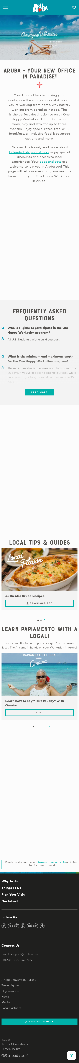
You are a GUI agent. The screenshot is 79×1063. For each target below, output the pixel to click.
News (5, 996)
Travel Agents (11, 985)
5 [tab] (45, 726)
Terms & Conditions (15, 1044)
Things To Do (11, 888)
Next (44, 620)
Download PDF (39, 603)
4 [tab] (42, 726)
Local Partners (11, 1008)
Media (6, 1002)
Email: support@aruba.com (20, 954)
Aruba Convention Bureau (19, 979)
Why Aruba (10, 881)
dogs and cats (50, 161)
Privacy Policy (11, 1048)
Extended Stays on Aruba (29, 152)
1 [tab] (38, 620)
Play (39, 712)
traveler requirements (52, 861)
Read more (39, 392)
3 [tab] (39, 726)
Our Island (10, 901)
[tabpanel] (39, 580)
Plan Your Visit (13, 894)
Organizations (11, 991)
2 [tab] (41, 620)
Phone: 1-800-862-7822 (17, 959)
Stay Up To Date (39, 1021)
